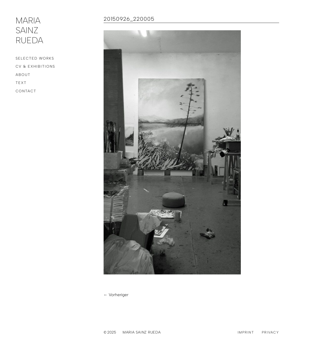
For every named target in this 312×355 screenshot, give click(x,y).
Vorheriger (118, 294)
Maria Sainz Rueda (29, 30)
